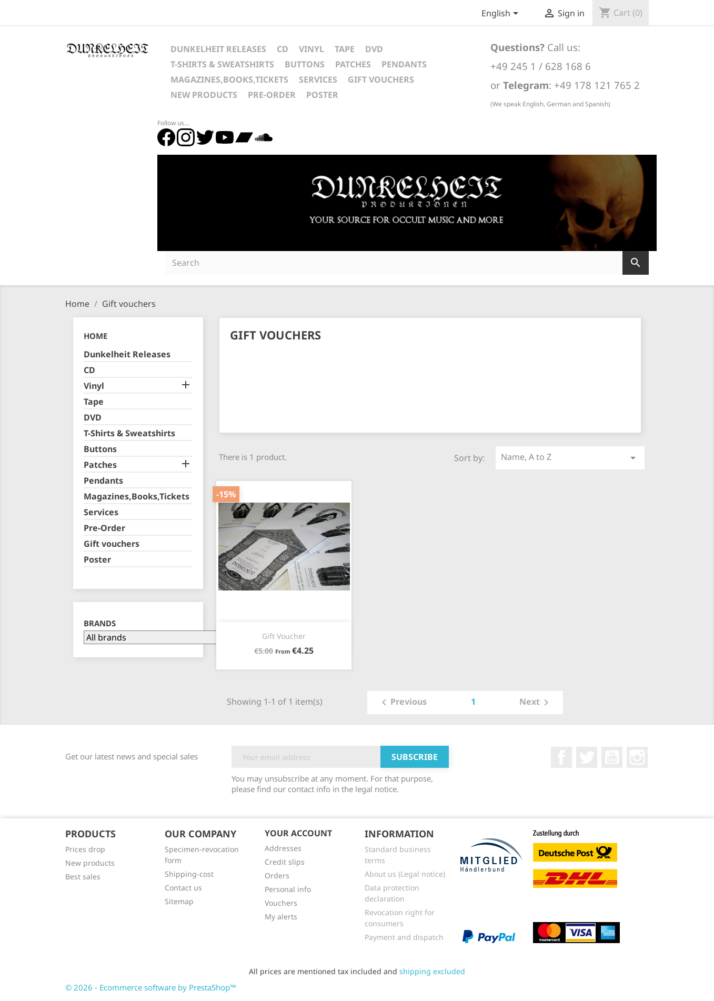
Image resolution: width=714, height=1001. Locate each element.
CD (282, 49)
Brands (100, 623)
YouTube (611, 757)
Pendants (404, 64)
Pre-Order (272, 95)
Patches (353, 64)
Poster (322, 95)
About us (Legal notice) (405, 874)
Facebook (561, 757)
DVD (374, 49)
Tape (345, 49)
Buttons (305, 64)
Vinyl (311, 49)
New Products (203, 95)
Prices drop (85, 849)
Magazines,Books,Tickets (229, 79)
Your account (298, 833)
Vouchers (281, 903)
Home (95, 336)
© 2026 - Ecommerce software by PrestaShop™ (150, 987)
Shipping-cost (189, 874)
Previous (402, 702)
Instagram (637, 757)
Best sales (82, 877)
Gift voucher (284, 636)
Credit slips (285, 862)
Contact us (183, 888)
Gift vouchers (381, 79)
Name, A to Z (570, 457)
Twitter (586, 757)
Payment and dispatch (404, 937)
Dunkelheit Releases (218, 49)
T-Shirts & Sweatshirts (222, 64)
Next (535, 702)
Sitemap (179, 901)
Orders (277, 875)
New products (90, 863)
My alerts (281, 917)
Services (318, 79)
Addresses (283, 848)
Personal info (288, 889)
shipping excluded (432, 971)
